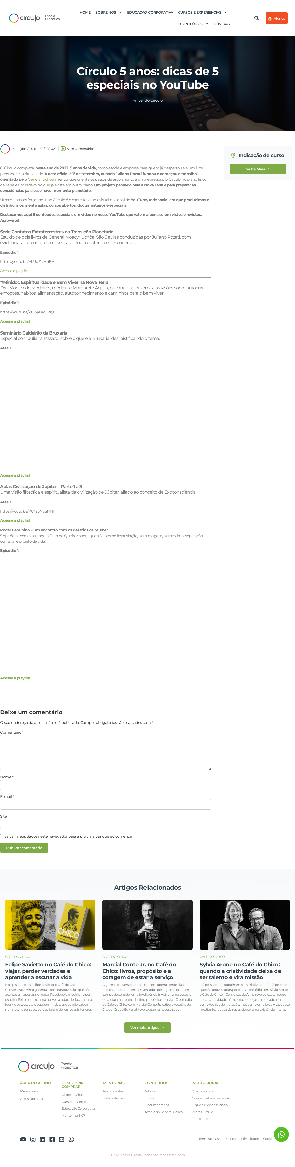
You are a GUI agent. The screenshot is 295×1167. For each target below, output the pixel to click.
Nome (6, 777)
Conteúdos (194, 24)
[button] (256, 18)
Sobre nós (108, 12)
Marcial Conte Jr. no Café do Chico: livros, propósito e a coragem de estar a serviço (139, 970)
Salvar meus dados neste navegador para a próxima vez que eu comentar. (68, 836)
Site (3, 816)
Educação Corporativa (150, 12)
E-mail (7, 796)
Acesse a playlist (14, 270)
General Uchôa (41, 179)
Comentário (11, 732)
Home (85, 12)
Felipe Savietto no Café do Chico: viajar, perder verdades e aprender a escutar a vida (48, 970)
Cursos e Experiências (202, 12)
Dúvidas (222, 24)
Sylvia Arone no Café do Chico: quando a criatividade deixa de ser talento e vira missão (240, 970)
